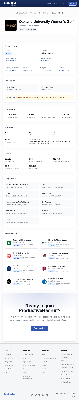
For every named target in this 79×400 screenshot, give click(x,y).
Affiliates (44, 369)
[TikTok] (36, 395)
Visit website (10, 61)
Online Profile (8, 369)
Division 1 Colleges (67, 368)
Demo (24, 372)
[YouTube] (39, 395)
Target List (7, 372)
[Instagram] (32, 395)
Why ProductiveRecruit (49, 358)
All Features (7, 354)
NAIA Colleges (65, 378)
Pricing (25, 369)
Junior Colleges (66, 382)
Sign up (72, 3)
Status (44, 365)
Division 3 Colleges (67, 375)
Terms (73, 396)
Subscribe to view (10, 70)
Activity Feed (8, 362)
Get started (39, 328)
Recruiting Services (29, 365)
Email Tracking (8, 358)
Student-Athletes (28, 354)
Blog (62, 360)
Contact (44, 362)
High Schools (27, 362)
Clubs (24, 358)
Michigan (46, 13)
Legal (43, 372)
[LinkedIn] (47, 395)
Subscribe (12, 97)
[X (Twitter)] (43, 395)
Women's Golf (35, 13)
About (44, 354)
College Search (8, 365)
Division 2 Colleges (67, 371)
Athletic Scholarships (21, 13)
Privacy (73, 393)
